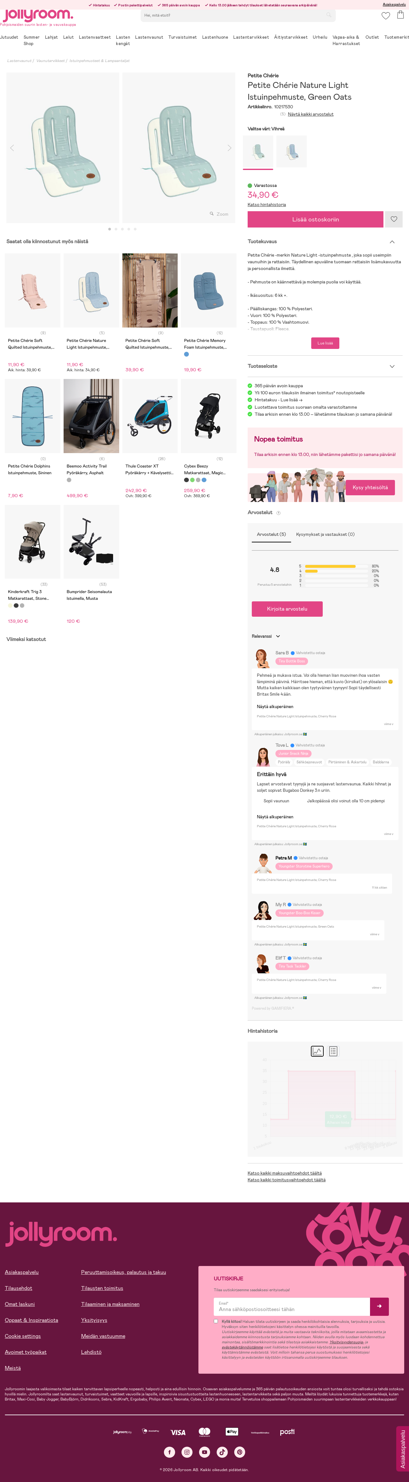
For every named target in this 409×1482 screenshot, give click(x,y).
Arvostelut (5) (271, 534)
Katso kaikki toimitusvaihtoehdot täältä (287, 1180)
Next (229, 148)
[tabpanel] (62, 148)
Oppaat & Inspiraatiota (31, 1320)
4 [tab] (129, 229)
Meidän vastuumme (103, 1336)
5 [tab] (135, 229)
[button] (384, 23)
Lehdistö (91, 1352)
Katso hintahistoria (267, 204)
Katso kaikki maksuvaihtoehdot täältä (285, 1173)
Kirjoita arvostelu (287, 609)
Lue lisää (325, 343)
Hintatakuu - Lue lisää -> (279, 400)
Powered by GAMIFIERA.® (273, 1008)
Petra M (283, 858)
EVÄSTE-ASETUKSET (123, 1460)
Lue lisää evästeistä (33, 1440)
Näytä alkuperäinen (275, 706)
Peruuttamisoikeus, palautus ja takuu (123, 1272)
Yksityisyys (94, 1320)
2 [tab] (116, 229)
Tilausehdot (18, 1288)
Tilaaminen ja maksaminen (110, 1304)
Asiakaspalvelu (394, 4)
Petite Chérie (263, 76)
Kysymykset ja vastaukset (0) (325, 534)
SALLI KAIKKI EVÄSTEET (50, 1460)
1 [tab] (109, 229)
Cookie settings (23, 1336)
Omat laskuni (20, 1304)
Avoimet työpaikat (26, 1352)
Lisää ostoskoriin (315, 219)
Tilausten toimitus (102, 1288)
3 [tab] (122, 229)
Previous (12, 148)
